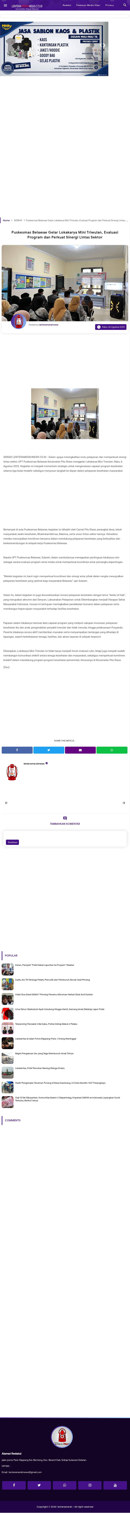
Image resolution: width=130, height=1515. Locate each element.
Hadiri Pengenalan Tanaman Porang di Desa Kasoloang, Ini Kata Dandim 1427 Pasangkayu (60, 1084)
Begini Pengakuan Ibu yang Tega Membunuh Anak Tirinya (44, 1055)
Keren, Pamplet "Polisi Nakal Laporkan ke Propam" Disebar (44, 967)
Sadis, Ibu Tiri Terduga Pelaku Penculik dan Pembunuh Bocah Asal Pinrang (52, 981)
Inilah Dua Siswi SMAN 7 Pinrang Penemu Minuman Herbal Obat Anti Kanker (54, 996)
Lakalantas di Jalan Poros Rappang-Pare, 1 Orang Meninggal (45, 1040)
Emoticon (12, 844)
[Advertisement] (65, 123)
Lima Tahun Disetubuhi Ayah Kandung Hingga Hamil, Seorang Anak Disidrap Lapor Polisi (59, 1011)
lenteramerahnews (34, 763)
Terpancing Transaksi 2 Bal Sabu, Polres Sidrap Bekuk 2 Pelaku (46, 1026)
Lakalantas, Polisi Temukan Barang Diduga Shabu (40, 1070)
